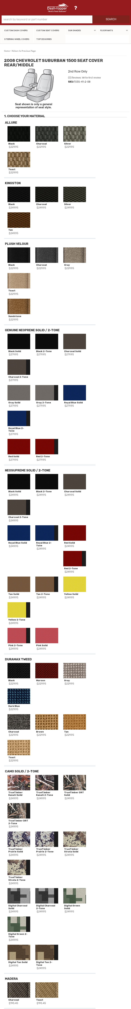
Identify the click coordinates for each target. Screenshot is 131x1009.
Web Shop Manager (95, 1005)
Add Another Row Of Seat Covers (106, 170)
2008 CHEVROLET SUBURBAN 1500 (27, 855)
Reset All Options (107, 180)
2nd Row (26, 865)
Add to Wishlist (106, 161)
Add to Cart (106, 155)
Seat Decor (13, 865)
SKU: (9, 841)
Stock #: (11, 846)
